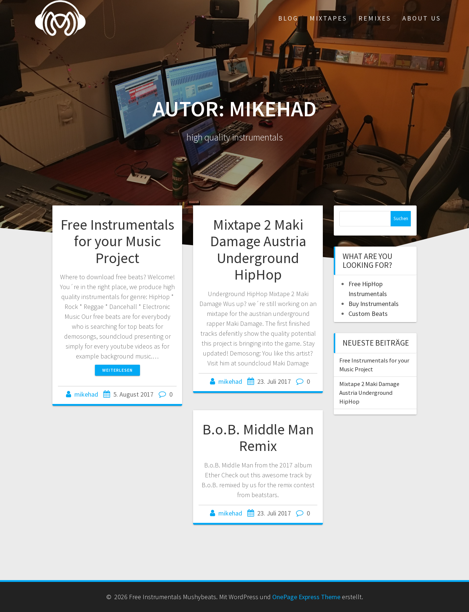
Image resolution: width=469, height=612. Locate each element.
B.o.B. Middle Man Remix (258, 437)
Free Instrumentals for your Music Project (117, 241)
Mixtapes (328, 18)
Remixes (374, 18)
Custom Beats (368, 313)
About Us (421, 18)
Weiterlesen (117, 370)
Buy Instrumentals (373, 303)
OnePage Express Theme (306, 597)
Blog (288, 18)
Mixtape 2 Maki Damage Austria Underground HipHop (258, 249)
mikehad (86, 394)
